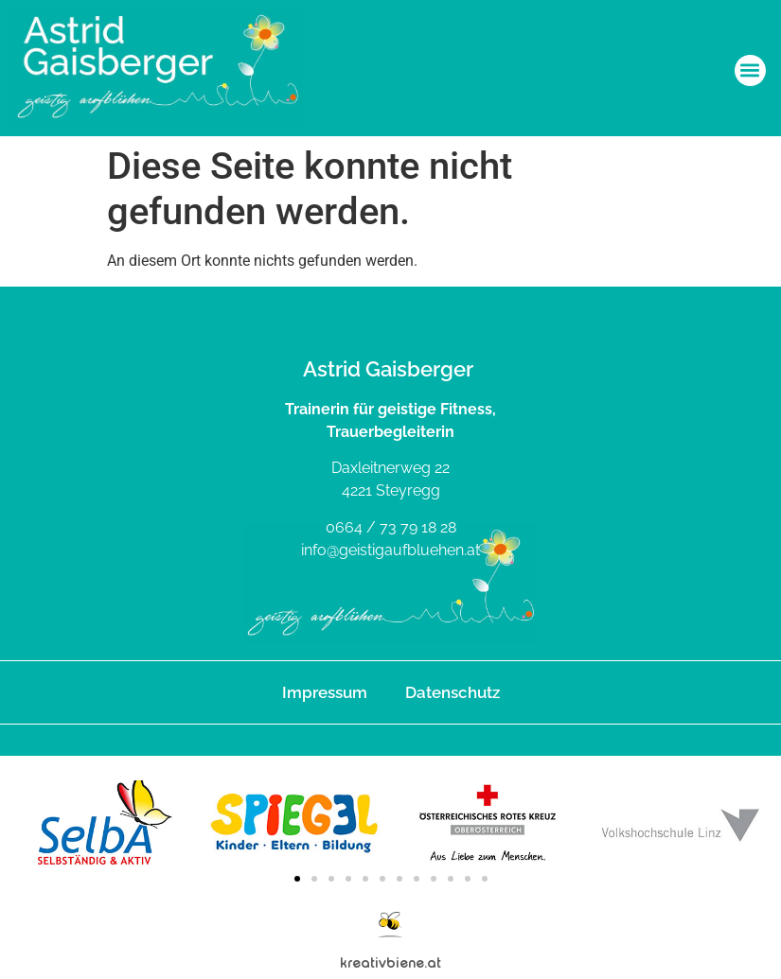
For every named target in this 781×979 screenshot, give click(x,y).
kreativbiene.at (390, 962)
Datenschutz (452, 692)
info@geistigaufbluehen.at (390, 550)
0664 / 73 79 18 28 (391, 527)
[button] (750, 70)
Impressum (324, 692)
